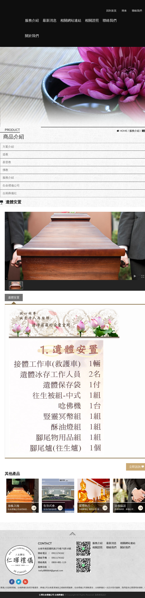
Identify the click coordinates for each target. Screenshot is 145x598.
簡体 (124, 10)
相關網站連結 (70, 20)
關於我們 (32, 35)
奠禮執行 (84, 506)
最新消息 (50, 20)
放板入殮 (13, 506)
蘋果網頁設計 (100, 595)
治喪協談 (120, 506)
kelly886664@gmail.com (51, 570)
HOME (122, 131)
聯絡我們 (137, 10)
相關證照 (92, 20)
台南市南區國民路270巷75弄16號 (54, 548)
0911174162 (57, 553)
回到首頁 (111, 10)
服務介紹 (32, 20)
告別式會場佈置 (50, 507)
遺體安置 (13, 297)
